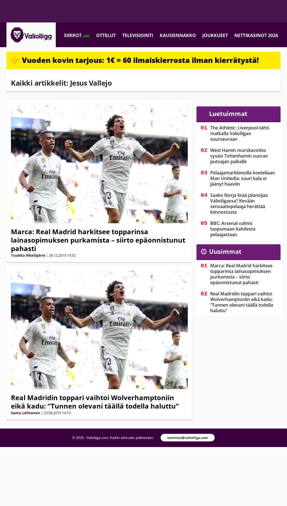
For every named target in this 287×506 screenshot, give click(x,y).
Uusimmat (225, 251)
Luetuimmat (228, 113)
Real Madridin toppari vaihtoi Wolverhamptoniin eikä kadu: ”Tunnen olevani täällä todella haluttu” (95, 402)
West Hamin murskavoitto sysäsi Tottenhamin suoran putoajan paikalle (239, 156)
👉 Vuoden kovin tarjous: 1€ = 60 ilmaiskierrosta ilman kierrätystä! (135, 60)
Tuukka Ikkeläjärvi (28, 255)
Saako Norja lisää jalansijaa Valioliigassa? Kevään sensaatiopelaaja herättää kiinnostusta (239, 203)
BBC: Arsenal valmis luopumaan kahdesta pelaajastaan (232, 229)
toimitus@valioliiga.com (187, 437)
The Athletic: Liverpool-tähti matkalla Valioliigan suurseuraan (239, 133)
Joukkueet (215, 35)
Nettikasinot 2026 (256, 35)
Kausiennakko (178, 35)
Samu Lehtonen (25, 412)
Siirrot (77, 35)
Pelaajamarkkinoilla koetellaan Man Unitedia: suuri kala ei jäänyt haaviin (242, 178)
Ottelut (106, 35)
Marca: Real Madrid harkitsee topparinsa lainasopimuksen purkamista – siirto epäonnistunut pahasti (98, 240)
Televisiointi (137, 35)
